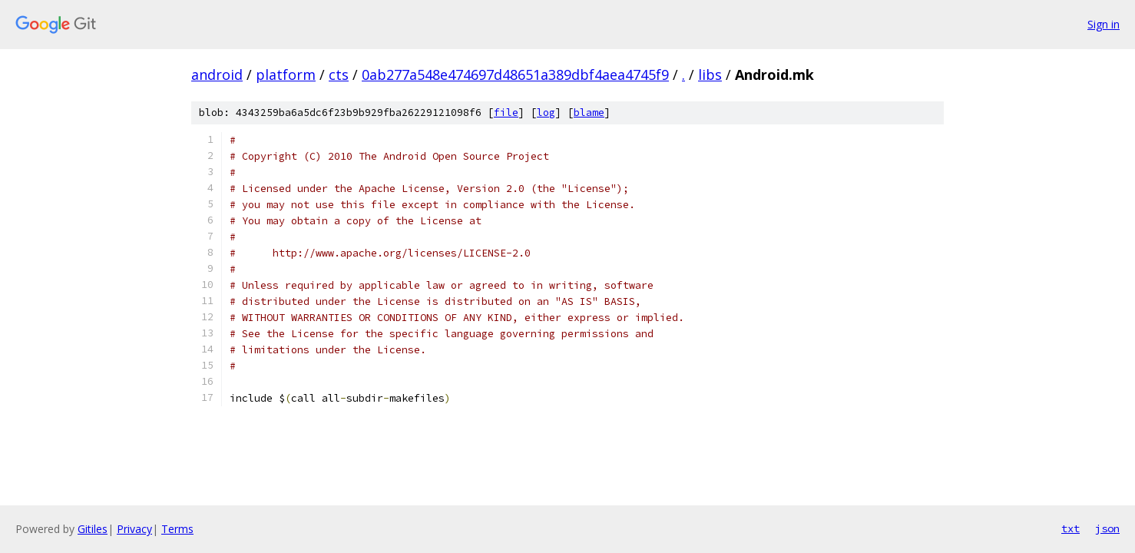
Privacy (134, 529)
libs (710, 74)
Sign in (1103, 24)
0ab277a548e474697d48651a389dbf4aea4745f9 (515, 74)
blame (589, 112)
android (217, 74)
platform (286, 74)
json (1107, 528)
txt (1070, 528)
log (546, 112)
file (506, 112)
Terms (177, 529)
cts (339, 74)
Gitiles (93, 529)
